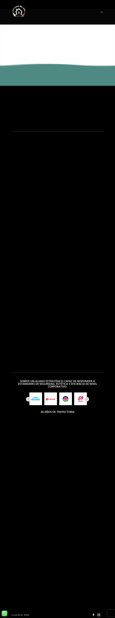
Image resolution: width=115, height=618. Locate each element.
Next (87, 399)
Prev (28, 399)
